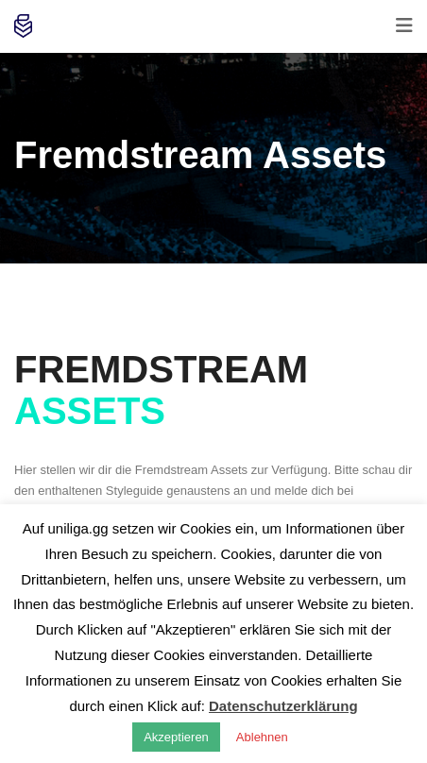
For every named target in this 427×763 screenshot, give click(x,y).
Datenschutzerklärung (283, 706)
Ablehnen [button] (262, 737)
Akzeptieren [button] (176, 737)
